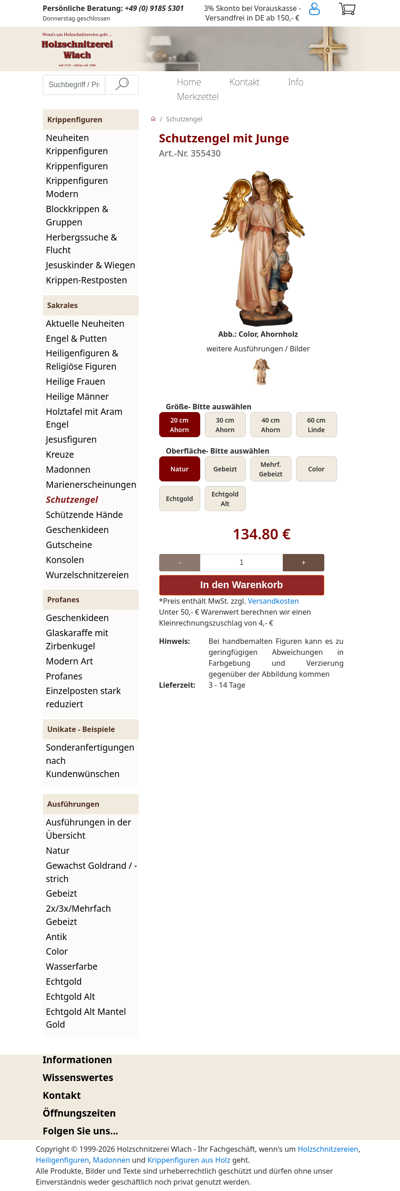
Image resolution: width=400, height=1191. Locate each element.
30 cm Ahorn (225, 425)
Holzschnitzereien (328, 1149)
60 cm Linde (316, 425)
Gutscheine (69, 544)
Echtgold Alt (70, 996)
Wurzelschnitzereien (87, 575)
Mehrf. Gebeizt (271, 469)
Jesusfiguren (71, 439)
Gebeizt (61, 893)
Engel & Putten (76, 338)
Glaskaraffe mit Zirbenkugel (77, 639)
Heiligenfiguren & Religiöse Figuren (82, 359)
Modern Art (70, 661)
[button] (200, 1060)
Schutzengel (72, 499)
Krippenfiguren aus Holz (188, 1160)
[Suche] (122, 85)
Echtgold (64, 981)
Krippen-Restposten (86, 280)
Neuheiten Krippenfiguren (77, 144)
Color (57, 951)
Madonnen (68, 469)
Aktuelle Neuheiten (85, 323)
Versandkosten (273, 601)
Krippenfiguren (77, 166)
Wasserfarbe (72, 966)
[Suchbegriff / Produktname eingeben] (74, 85)
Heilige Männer (77, 396)
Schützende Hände (84, 514)
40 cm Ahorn (271, 425)
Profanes (64, 676)
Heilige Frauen (75, 381)
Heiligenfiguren (62, 1160)
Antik (56, 936)
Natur (58, 850)
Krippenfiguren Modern (77, 187)
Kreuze (60, 454)
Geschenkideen (77, 529)
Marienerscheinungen (91, 484)
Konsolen (65, 560)
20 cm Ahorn (179, 425)
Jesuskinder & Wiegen (90, 265)
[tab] (200, 1060)
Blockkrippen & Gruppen (77, 215)
